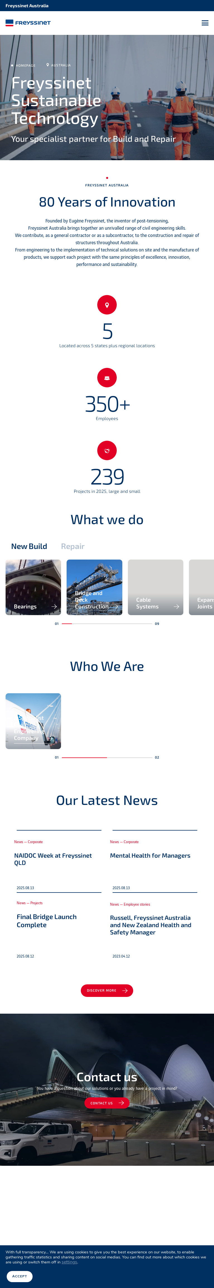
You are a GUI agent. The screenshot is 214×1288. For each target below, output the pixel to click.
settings (69, 1262)
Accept (19, 1277)
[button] (84, 857)
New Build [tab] (30, 548)
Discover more (102, 1112)
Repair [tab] (76, 548)
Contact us (102, 1225)
